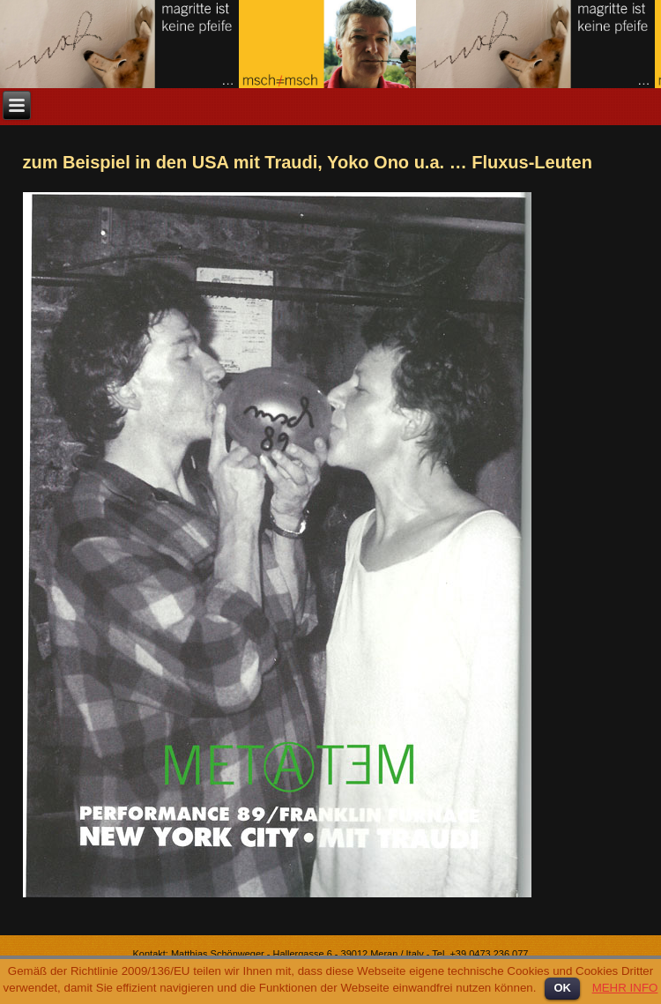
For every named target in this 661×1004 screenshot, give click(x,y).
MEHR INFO (625, 987)
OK (562, 987)
